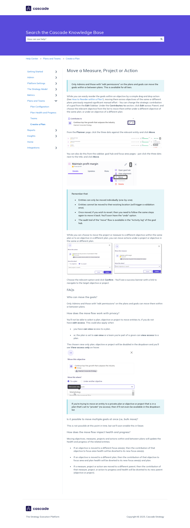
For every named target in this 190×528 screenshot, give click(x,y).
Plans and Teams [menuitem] (36, 100)
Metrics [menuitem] (31, 95)
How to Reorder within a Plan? (87, 99)
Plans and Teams (52, 58)
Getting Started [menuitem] (35, 71)
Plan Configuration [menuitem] (39, 106)
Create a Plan (73, 58)
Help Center (32, 58)
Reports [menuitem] (31, 130)
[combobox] (92, 39)
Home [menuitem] (30, 141)
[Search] (161, 39)
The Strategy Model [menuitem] (37, 89)
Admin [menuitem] (30, 77)
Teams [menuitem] (33, 118)
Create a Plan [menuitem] (37, 124)
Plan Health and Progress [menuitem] (43, 112)
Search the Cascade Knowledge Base (65, 32)
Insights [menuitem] (31, 135)
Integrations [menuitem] (33, 147)
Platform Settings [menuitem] (36, 83)
